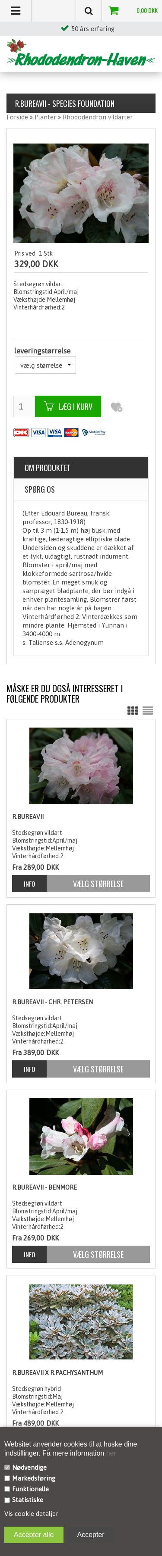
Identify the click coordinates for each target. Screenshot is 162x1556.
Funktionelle (30, 1489)
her (110, 1453)
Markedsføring (33, 1478)
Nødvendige (29, 1467)
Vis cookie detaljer (31, 1513)
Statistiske (27, 1499)
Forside (17, 117)
